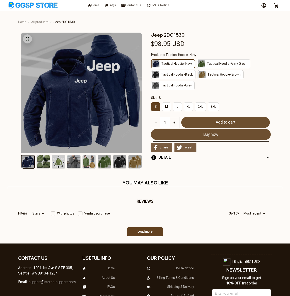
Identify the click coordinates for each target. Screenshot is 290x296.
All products (39, 22)
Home (22, 22)
